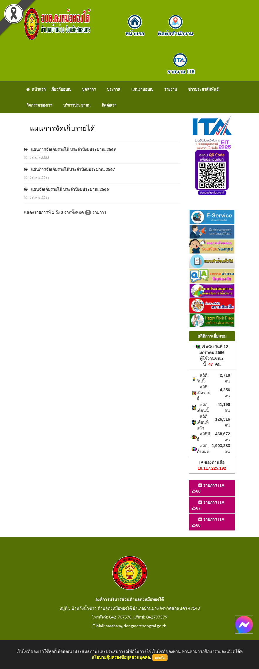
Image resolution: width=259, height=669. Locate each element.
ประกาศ (113, 89)
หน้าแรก (36, 89)
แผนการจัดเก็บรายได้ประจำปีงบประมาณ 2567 (69, 169)
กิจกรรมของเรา (39, 105)
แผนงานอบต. (142, 89)
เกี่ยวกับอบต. (60, 89)
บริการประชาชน (77, 105)
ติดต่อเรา (109, 105)
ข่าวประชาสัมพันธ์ (203, 89)
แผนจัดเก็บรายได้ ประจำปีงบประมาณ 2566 (66, 189)
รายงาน (170, 89)
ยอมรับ (160, 657)
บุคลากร (89, 89)
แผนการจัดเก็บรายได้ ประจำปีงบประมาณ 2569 (70, 149)
